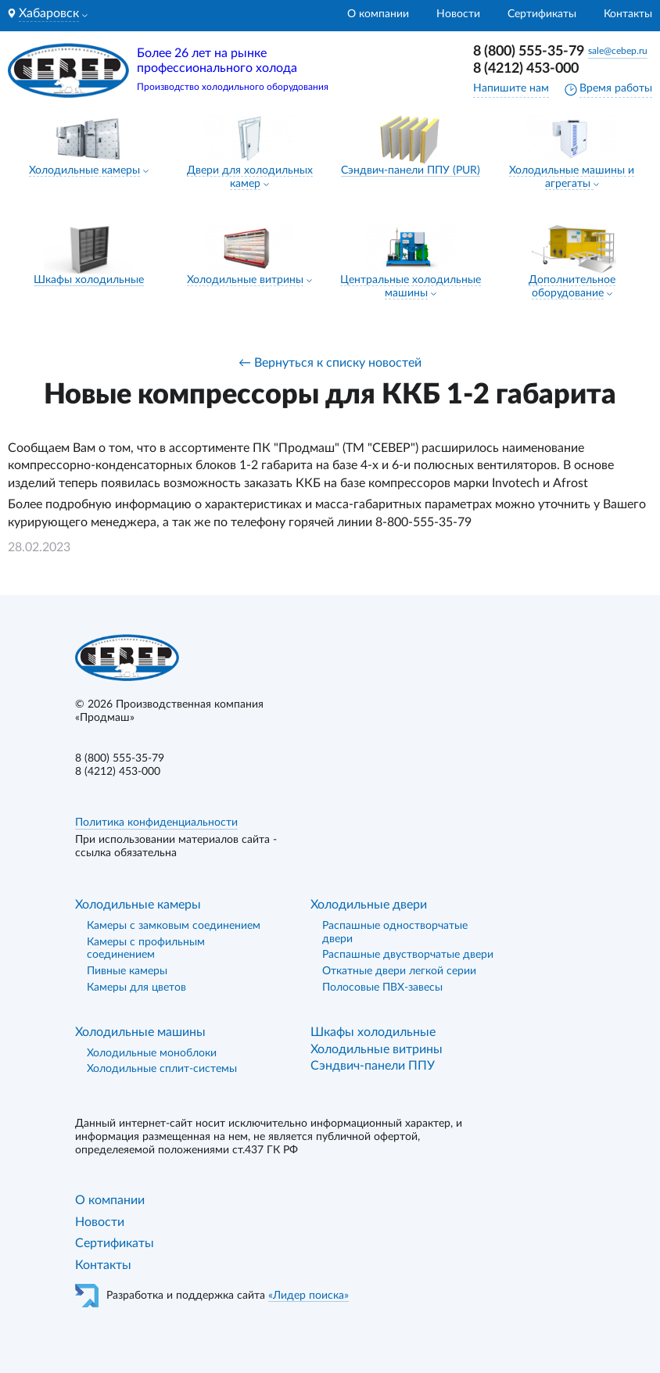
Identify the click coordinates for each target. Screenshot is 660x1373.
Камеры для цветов (136, 987)
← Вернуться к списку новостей (330, 363)
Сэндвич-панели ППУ (372, 1065)
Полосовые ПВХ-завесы (382, 987)
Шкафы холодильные (89, 279)
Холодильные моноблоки (152, 1053)
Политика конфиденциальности (156, 822)
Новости (458, 14)
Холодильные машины (140, 1032)
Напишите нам (511, 88)
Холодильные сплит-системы (162, 1068)
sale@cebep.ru (617, 51)
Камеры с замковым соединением (173, 925)
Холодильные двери (368, 904)
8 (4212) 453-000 (526, 69)
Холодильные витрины (245, 279)
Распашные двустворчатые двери (407, 954)
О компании (378, 14)
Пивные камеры (127, 971)
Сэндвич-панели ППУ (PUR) (410, 170)
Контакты (628, 14)
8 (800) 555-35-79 (528, 52)
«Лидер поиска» (308, 1295)
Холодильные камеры (84, 170)
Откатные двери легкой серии (399, 971)
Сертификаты (542, 14)
